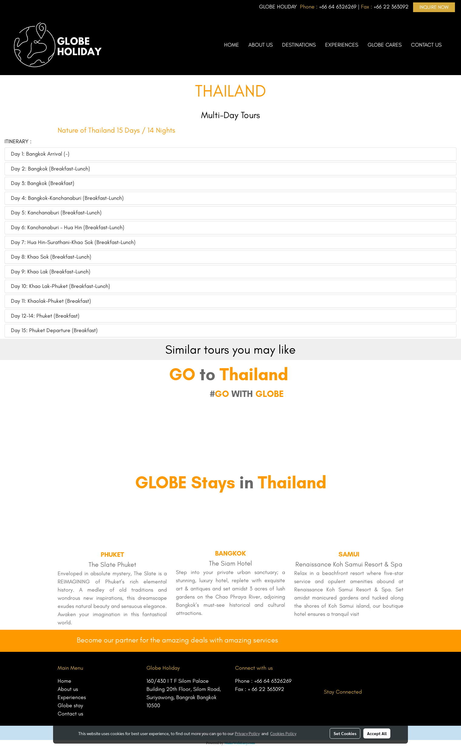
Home (64, 681)
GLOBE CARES (385, 44)
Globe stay (70, 705)
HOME (231, 44)
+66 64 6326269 (272, 681)
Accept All (377, 733)
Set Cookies (345, 733)
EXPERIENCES (341, 44)
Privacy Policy (247, 733)
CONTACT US (426, 44)
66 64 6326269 (338, 6)
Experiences (72, 697)
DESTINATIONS (299, 44)
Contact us (70, 713)
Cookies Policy (283, 733)
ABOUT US (260, 44)
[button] (451, 44)
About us (68, 689)
